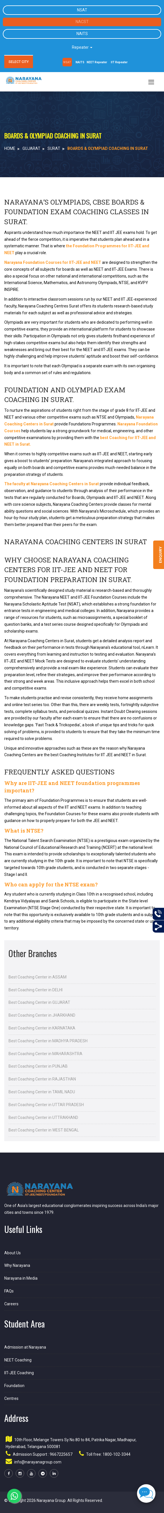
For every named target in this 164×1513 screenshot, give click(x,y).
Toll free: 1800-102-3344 (108, 1454)
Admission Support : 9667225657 (42, 1454)
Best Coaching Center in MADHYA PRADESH (48, 1041)
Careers (11, 1304)
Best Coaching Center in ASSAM (38, 977)
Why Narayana (17, 1265)
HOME (9, 148)
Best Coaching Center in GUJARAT (39, 1002)
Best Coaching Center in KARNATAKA (42, 1028)
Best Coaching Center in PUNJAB (38, 1066)
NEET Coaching (18, 1360)
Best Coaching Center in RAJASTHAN (42, 1079)
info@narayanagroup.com (37, 1462)
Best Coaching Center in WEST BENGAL (44, 1130)
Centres (11, 1398)
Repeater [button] (82, 47)
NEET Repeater (97, 62)
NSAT (82, 10)
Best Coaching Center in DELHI (36, 990)
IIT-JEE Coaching (19, 1373)
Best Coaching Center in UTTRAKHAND (43, 1117)
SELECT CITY (19, 62)
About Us (12, 1253)
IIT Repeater (119, 62)
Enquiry (160, 555)
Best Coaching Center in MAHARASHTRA (45, 1053)
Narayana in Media (21, 1278)
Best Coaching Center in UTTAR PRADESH (46, 1104)
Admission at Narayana (25, 1347)
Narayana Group (51, 1500)
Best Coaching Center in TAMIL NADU (42, 1092)
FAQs (9, 1291)
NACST (82, 21)
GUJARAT (31, 148)
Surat (53, 148)
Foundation (14, 1385)
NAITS (82, 33)
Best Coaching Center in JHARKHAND (42, 1015)
